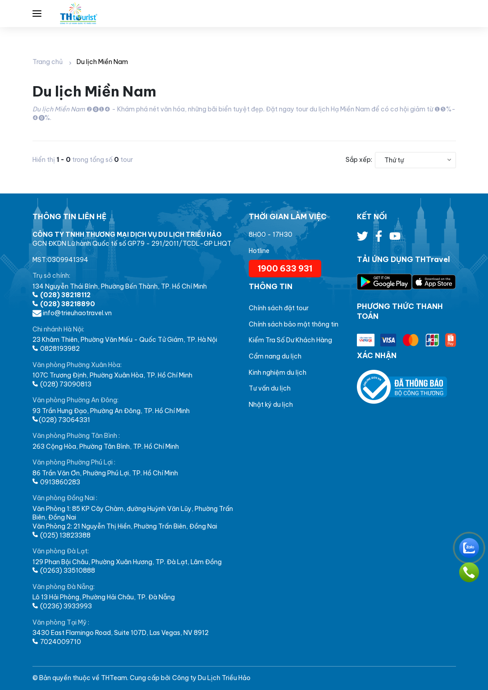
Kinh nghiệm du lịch (277, 372)
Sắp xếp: (359, 160)
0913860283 (56, 482)
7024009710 (56, 642)
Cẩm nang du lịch (275, 356)
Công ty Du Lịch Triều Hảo (211, 678)
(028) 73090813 (61, 384)
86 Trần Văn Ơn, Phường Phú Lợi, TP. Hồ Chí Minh (105, 473)
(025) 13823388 (61, 535)
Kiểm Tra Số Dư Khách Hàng (290, 340)
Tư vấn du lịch (270, 388)
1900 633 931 (285, 268)
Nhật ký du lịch (271, 404)
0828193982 (56, 349)
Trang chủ (47, 62)
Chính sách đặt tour (279, 308)
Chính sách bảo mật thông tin (293, 324)
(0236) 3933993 (62, 606)
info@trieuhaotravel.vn (72, 313)
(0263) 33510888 (63, 570)
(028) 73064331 (61, 420)
